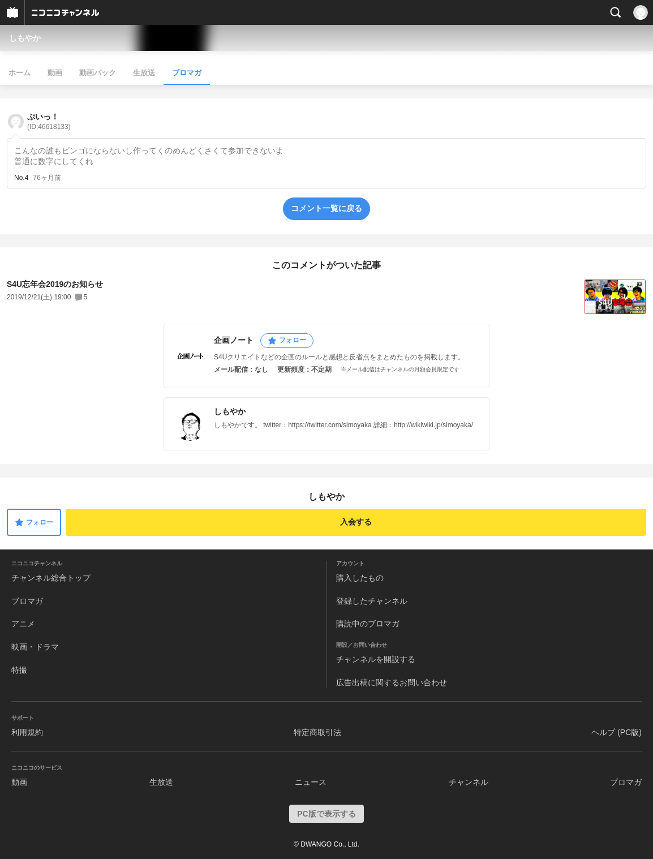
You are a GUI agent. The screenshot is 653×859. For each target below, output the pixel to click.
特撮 (19, 670)
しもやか (25, 37)
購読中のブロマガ (367, 623)
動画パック (97, 72)
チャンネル (468, 782)
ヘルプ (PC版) (616, 732)
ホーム (19, 72)
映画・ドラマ (35, 646)
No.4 (21, 177)
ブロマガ (186, 72)
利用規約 (27, 732)
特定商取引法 (317, 732)
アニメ (23, 623)
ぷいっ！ (49, 121)
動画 (55, 72)
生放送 (144, 72)
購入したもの (360, 577)
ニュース (310, 782)
